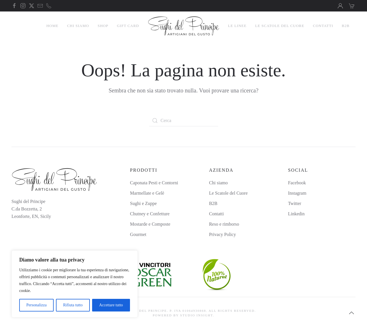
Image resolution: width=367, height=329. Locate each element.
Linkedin (296, 213)
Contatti (323, 26)
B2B (345, 26)
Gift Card (128, 26)
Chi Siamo (78, 26)
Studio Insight (196, 315)
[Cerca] (183, 120)
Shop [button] (103, 26)
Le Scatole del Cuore (279, 26)
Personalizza (36, 305)
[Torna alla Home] (184, 25)
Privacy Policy (222, 234)
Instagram (297, 193)
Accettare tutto (111, 305)
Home (52, 26)
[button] (351, 313)
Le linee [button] (237, 26)
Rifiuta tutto (73, 305)
